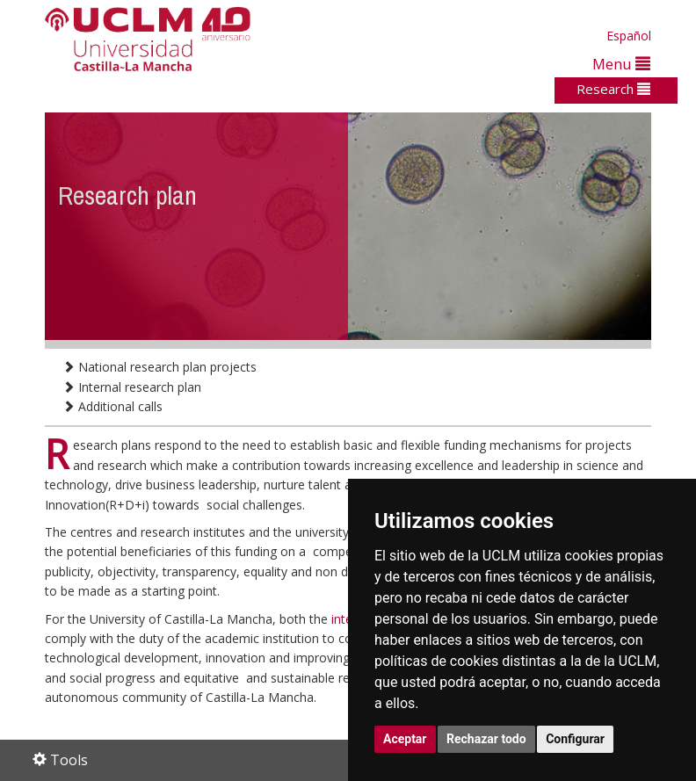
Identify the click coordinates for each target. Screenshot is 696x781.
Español (628, 35)
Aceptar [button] (405, 739)
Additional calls (112, 406)
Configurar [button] (575, 739)
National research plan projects (159, 366)
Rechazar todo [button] (486, 739)
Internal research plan (131, 387)
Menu (621, 64)
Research (613, 89)
